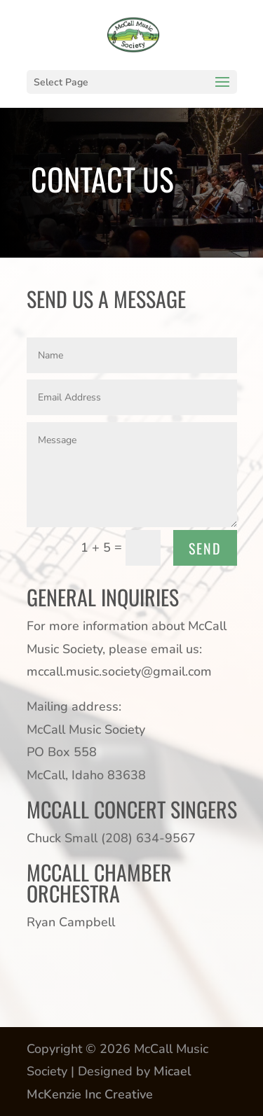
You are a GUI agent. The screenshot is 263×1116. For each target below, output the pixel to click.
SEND (205, 548)
